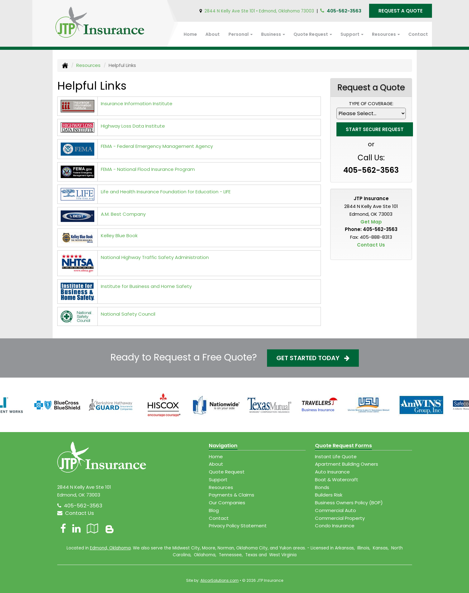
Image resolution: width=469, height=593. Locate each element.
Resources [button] (386, 34)
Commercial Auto (335, 510)
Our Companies (227, 502)
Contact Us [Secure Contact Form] (371, 245)
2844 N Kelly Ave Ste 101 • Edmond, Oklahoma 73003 (259, 11)
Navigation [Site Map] (223, 445)
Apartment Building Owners (346, 464)
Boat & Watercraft (336, 479)
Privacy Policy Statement (238, 525)
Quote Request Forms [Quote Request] (343, 445)
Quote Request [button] (312, 34)
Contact (418, 34)
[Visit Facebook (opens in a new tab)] (63, 528)
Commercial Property (340, 518)
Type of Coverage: (371, 103)
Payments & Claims (231, 495)
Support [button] (351, 34)
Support (218, 479)
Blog (214, 510)
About (212, 34)
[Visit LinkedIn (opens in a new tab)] (76, 528)
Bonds (322, 487)
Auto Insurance (332, 471)
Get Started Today (312, 358)
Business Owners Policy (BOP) (349, 502)
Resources (88, 65)
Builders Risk (328, 495)
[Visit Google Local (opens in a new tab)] (92, 528)
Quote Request (227, 471)
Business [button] (273, 34)
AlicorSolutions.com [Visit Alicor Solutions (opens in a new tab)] (219, 580)
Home (190, 34)
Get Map (371, 222)
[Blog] (109, 528)
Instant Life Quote (336, 456)
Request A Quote (400, 10)
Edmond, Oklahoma (110, 548)
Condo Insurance (334, 525)
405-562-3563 (344, 10)
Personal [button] (240, 34)
